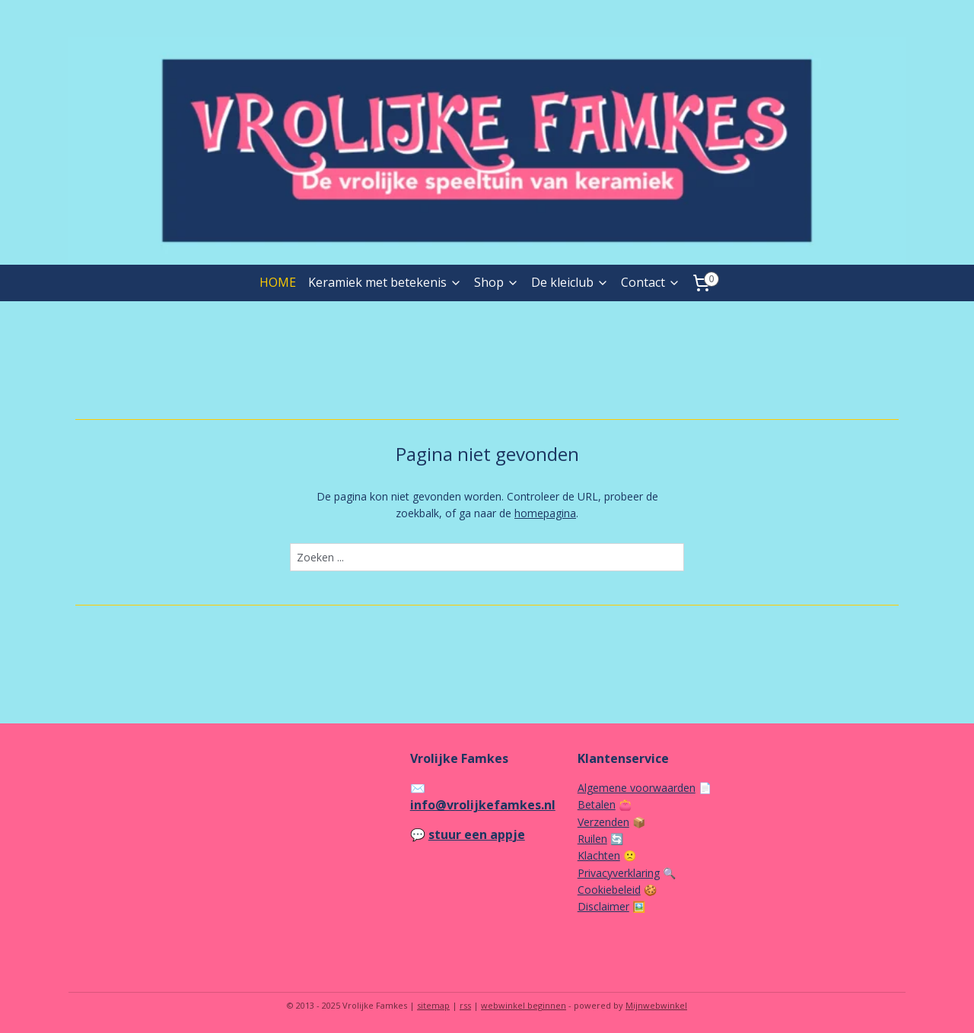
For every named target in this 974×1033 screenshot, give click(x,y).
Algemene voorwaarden (636, 787)
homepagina (545, 513)
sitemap (433, 1005)
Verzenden (603, 822)
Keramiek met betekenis (385, 282)
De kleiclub (570, 282)
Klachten (599, 855)
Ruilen (592, 838)
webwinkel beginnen (523, 1005)
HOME (277, 282)
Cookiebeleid (609, 889)
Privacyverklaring (619, 873)
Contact (650, 282)
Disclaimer (603, 906)
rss (465, 1005)
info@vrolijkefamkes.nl (482, 804)
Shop (496, 282)
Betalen (597, 804)
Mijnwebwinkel (656, 1005)
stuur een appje (476, 834)
